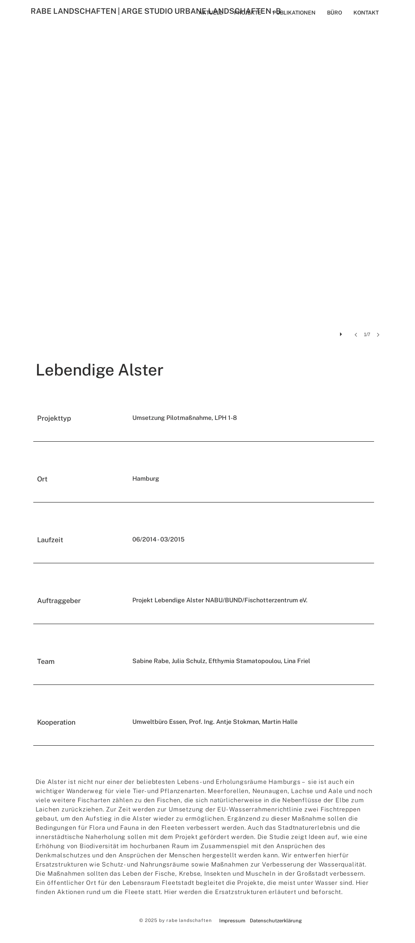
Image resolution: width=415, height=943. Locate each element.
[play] (342, 332)
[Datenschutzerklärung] (276, 920)
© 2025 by (152, 920)
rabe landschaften (189, 920)
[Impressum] (232, 920)
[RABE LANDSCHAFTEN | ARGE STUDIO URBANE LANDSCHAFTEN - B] (182, 11)
